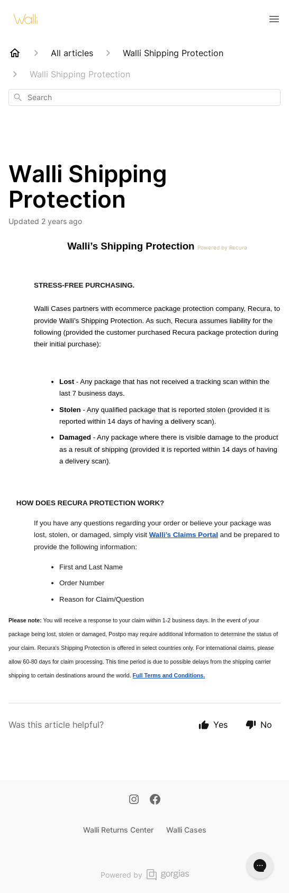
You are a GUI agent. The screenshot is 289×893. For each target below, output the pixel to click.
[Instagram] (134, 800)
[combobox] (144, 97)
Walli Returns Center (118, 829)
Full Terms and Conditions (168, 675)
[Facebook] (155, 800)
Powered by (145, 874)
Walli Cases (186, 829)
